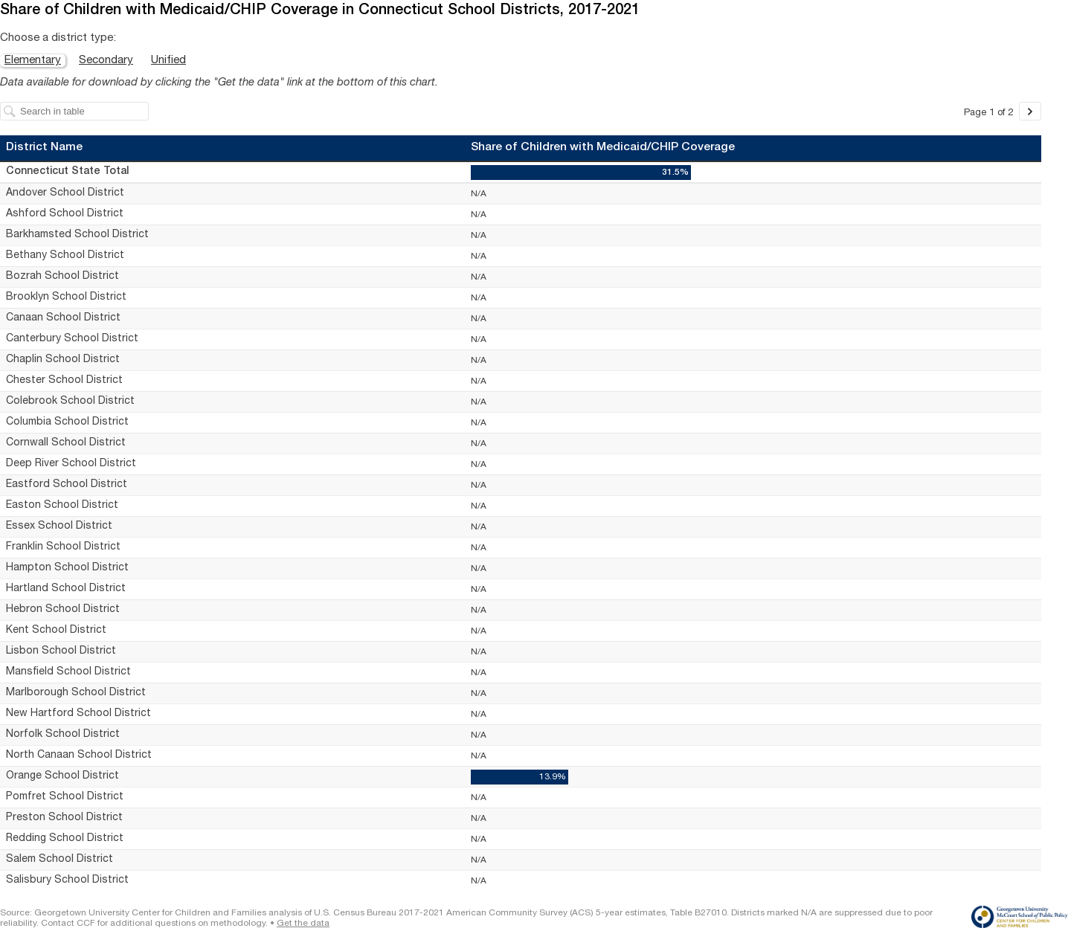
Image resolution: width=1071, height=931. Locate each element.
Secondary (106, 60)
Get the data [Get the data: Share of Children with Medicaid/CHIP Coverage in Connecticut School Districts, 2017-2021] (303, 923)
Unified (168, 60)
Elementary (32, 60)
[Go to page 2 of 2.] (1030, 111)
